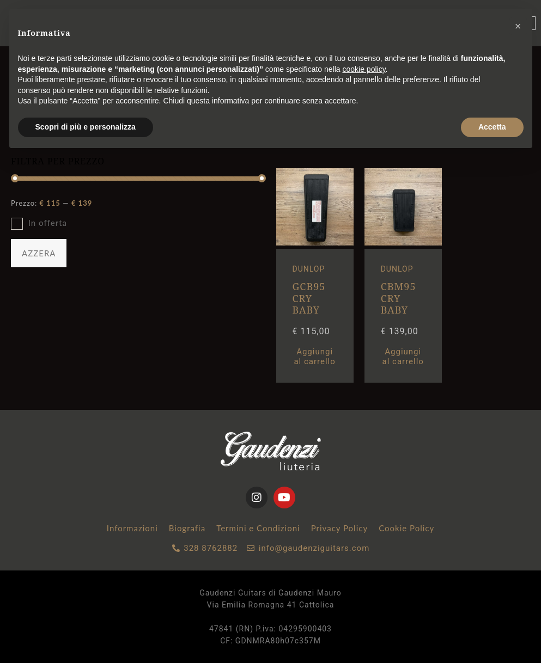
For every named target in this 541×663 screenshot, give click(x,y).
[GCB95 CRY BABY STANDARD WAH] (315, 243)
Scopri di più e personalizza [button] (85, 126)
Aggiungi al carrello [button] (314, 356)
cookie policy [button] (363, 69)
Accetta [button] (492, 126)
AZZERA (39, 253)
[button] (518, 26)
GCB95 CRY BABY (309, 298)
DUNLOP (309, 269)
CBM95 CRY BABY (398, 298)
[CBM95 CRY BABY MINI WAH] (403, 243)
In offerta (47, 223)
